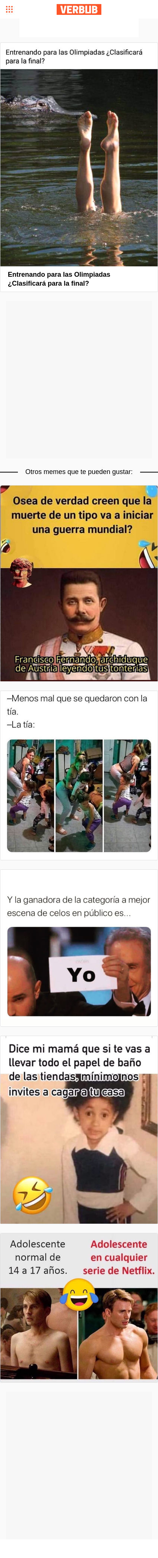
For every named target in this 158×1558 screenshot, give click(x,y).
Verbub (79, 9)
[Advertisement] (79, 28)
